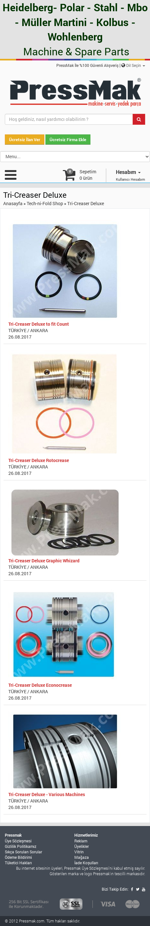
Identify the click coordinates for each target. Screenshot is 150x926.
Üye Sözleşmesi (18, 840)
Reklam (80, 840)
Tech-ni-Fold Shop (45, 203)
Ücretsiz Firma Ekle (68, 139)
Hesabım (128, 171)
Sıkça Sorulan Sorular (23, 851)
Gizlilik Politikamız (20, 846)
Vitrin (79, 851)
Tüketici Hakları (18, 862)
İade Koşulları (86, 862)
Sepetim (88, 174)
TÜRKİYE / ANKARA (28, 330)
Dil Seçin (135, 65)
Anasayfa (13, 203)
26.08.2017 (20, 337)
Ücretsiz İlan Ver (24, 139)
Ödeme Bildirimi (18, 857)
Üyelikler (81, 846)
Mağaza (81, 857)
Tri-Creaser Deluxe (85, 203)
